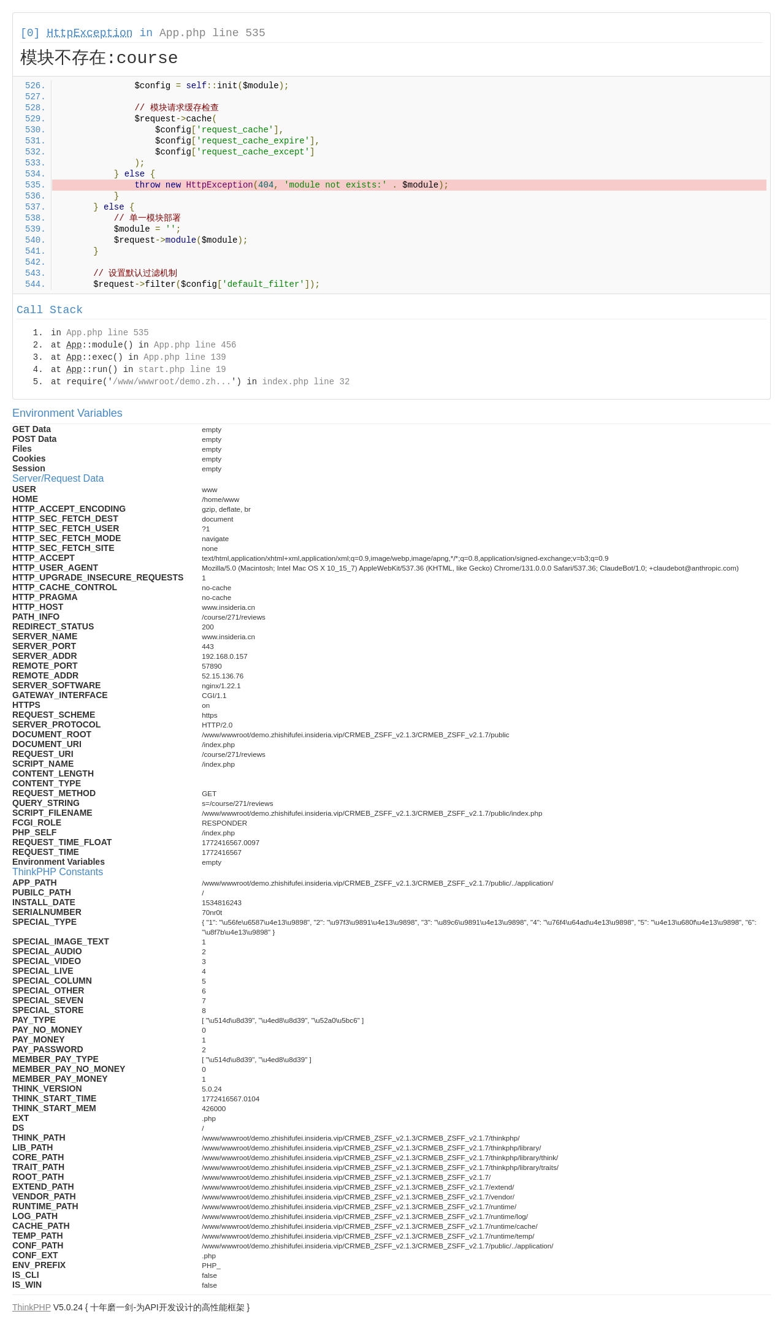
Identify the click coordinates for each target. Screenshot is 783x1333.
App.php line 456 (195, 345)
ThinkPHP (31, 1307)
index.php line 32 (305, 382)
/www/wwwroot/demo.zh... (172, 382)
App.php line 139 (184, 357)
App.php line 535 (212, 33)
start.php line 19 (182, 369)
